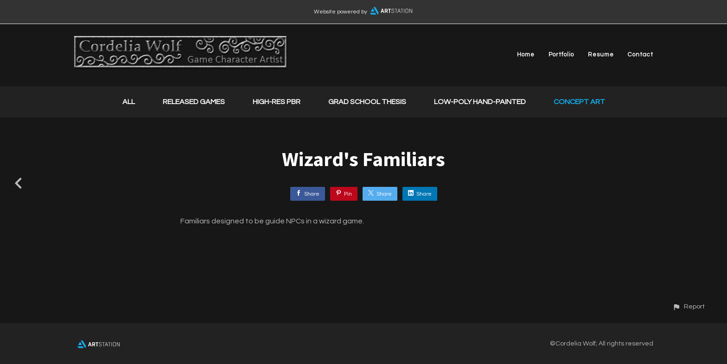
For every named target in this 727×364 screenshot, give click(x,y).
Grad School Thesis (367, 101)
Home (526, 54)
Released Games (194, 101)
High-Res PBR (276, 101)
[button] (688, 306)
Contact (640, 54)
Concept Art (579, 101)
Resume (601, 54)
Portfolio (561, 54)
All (128, 101)
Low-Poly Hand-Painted (480, 101)
